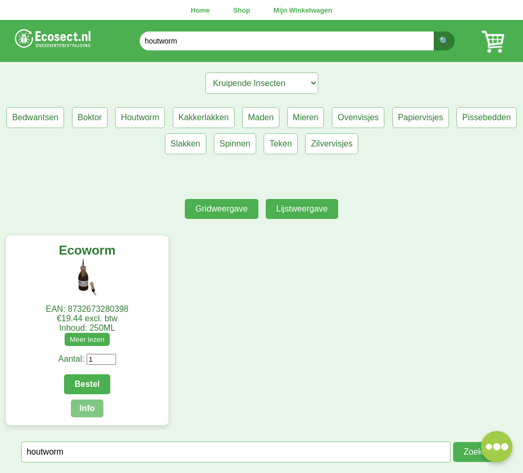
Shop (241, 10)
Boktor (90, 117)
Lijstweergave (302, 208)
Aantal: (71, 358)
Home (200, 10)
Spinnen (234, 143)
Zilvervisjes (331, 143)
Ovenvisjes (358, 117)
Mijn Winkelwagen (303, 10)
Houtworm (140, 117)
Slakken (186, 143)
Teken (280, 143)
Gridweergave (221, 208)
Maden (261, 117)
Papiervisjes (420, 117)
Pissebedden (486, 117)
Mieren (306, 117)
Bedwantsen (35, 117)
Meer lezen (87, 339)
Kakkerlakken (204, 117)
